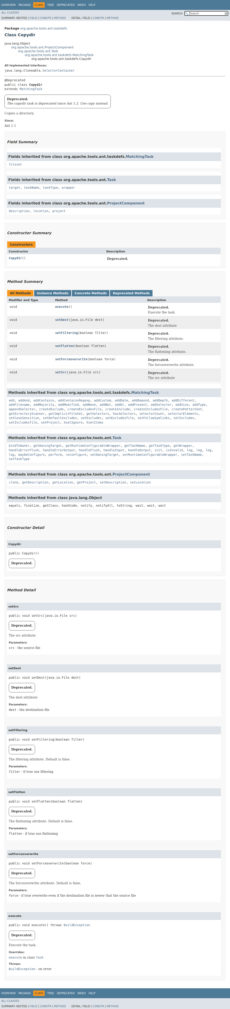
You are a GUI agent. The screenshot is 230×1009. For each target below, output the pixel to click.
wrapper (68, 187)
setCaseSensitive (24, 418)
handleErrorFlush (24, 450)
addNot (105, 404)
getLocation (62, 482)
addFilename (19, 404)
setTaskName (191, 454)
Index (81, 5)
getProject (86, 482)
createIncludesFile (151, 409)
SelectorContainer (58, 70)
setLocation (140, 482)
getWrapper (182, 445)
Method (60, 18)
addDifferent (183, 400)
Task (111, 180)
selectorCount (151, 413)
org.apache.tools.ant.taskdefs (43, 28)
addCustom (102, 400)
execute (61, 306)
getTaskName (134, 445)
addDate (121, 400)
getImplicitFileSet (66, 413)
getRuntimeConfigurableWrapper (93, 445)
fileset (15, 164)
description (19, 211)
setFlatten (64, 346)
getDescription (35, 482)
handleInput (113, 450)
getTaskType (159, 445)
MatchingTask (31, 89)
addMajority (43, 404)
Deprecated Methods (131, 293)
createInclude (117, 409)
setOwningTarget (104, 454)
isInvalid (174, 450)
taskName (31, 187)
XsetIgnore (73, 422)
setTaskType (19, 459)
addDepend (140, 400)
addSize (182, 404)
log (189, 450)
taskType (50, 187)
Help (91, 5)
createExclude (51, 409)
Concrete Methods (91, 293)
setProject (50, 422)
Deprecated (66, 5)
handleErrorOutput (59, 450)
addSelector (161, 404)
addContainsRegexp (74, 400)
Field (33, 18)
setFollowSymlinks (153, 418)
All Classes (10, 12)
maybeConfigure (31, 454)
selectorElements (183, 413)
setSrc (60, 372)
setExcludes (91, 418)
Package (24, 5)
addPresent (137, 404)
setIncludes (183, 418)
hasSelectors (124, 413)
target (14, 187)
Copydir (15, 258)
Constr (45, 18)
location (41, 211)
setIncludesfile (23, 422)
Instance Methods (52, 293)
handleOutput (139, 450)
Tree (50, 5)
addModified (68, 404)
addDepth (160, 400)
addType (199, 404)
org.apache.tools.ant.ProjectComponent (42, 47)
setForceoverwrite (71, 359)
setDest (61, 320)
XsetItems (95, 422)
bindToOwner (19, 445)
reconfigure (76, 454)
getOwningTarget (47, 445)
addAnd (24, 400)
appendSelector (22, 409)
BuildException (77, 925)
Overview (8, 5)
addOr (119, 404)
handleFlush (89, 450)
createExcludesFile (84, 409)
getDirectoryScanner (27, 413)
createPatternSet (187, 409)
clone (13, 482)
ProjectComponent (126, 203)
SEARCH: (177, 13)
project (59, 211)
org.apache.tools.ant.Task (38, 51)
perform (55, 454)
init (158, 450)
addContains (43, 400)
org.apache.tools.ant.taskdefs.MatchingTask (59, 55)
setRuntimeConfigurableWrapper (149, 454)
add (11, 400)
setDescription (113, 482)
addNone (89, 404)
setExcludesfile (119, 418)
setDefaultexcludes (60, 418)
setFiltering (66, 333)
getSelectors (97, 413)
